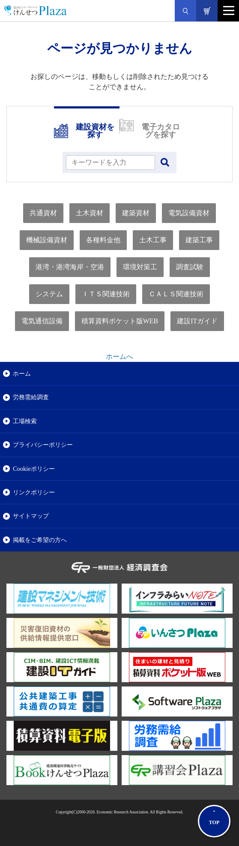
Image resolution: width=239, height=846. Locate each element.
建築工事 (199, 240)
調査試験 (189, 267)
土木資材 (89, 213)
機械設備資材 (46, 240)
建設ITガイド (197, 321)
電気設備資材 (188, 213)
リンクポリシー (34, 492)
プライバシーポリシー (43, 444)
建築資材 (135, 213)
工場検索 (25, 421)
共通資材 (43, 213)
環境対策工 (140, 267)
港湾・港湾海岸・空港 (70, 267)
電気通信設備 (42, 321)
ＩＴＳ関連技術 (106, 294)
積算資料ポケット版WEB (119, 321)
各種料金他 (103, 240)
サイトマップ (31, 515)
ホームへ (119, 356)
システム (49, 294)
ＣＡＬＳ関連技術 (176, 294)
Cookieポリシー (34, 468)
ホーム (22, 373)
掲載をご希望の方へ (40, 539)
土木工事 (153, 240)
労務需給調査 (31, 397)
